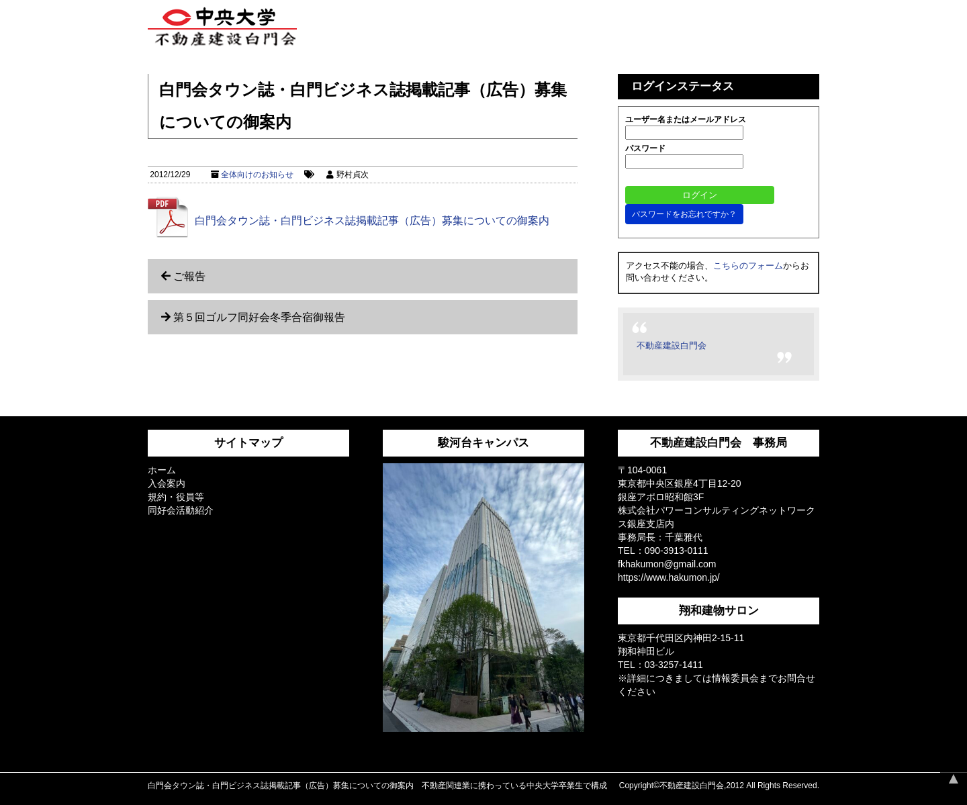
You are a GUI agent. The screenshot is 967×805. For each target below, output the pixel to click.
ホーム (162, 470)
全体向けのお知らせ (257, 174)
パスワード (645, 148)
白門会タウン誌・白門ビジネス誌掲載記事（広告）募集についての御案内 (372, 220)
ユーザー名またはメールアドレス (685, 119)
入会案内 (166, 483)
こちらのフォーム (748, 266)
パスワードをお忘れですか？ (684, 214)
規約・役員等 (176, 496)
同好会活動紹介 (181, 510)
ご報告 (189, 276)
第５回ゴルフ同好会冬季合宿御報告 (259, 317)
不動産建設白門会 (671, 345)
